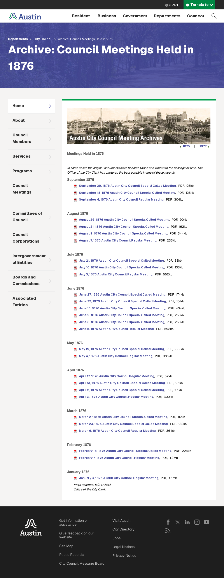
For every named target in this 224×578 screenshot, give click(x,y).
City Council (42, 39)
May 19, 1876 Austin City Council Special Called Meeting (121, 349)
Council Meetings (22, 189)
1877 (205, 146)
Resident (81, 15)
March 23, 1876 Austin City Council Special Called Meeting (123, 424)
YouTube (206, 522)
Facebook (168, 522)
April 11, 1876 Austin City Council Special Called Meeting (121, 390)
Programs (22, 170)
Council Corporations (25, 238)
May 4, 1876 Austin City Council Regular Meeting (115, 356)
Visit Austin (121, 520)
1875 (184, 146)
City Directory (123, 529)
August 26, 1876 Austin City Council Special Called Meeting (124, 220)
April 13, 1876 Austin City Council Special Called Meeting (122, 383)
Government (135, 15)
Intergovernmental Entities (29, 259)
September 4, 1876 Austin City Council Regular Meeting (121, 199)
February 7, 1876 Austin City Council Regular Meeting (119, 458)
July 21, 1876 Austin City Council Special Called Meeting (121, 261)
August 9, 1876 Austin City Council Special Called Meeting (123, 233)
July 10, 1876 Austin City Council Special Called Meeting (121, 267)
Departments (167, 15)
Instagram (197, 522)
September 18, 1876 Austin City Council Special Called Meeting (127, 193)
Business (107, 15)
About (18, 120)
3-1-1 (173, 5)
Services (21, 156)
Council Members (21, 138)
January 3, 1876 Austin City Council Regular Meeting (118, 478)
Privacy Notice (124, 555)
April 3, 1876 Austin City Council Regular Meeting (116, 397)
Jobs (116, 538)
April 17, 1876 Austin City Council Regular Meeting (116, 376)
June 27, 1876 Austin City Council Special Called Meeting (122, 294)
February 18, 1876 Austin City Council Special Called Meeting (125, 451)
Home (18, 105)
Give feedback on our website (76, 535)
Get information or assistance (73, 522)
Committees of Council (27, 216)
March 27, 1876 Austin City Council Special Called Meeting (123, 417)
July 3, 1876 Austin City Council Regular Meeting (115, 274)
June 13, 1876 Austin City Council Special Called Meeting (122, 308)
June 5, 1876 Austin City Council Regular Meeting (116, 329)
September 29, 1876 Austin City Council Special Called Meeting (127, 186)
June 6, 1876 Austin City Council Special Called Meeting (121, 322)
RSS (168, 530)
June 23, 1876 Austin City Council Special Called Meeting (122, 301)
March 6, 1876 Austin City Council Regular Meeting (117, 431)
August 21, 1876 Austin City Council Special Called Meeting (123, 227)
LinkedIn (187, 522)
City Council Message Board (82, 563)
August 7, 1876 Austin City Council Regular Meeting (117, 240)
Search (214, 16)
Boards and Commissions (26, 280)
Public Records (71, 554)
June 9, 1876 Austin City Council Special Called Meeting (121, 315)
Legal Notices (123, 547)
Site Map (66, 546)
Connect (195, 15)
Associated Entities (24, 301)
